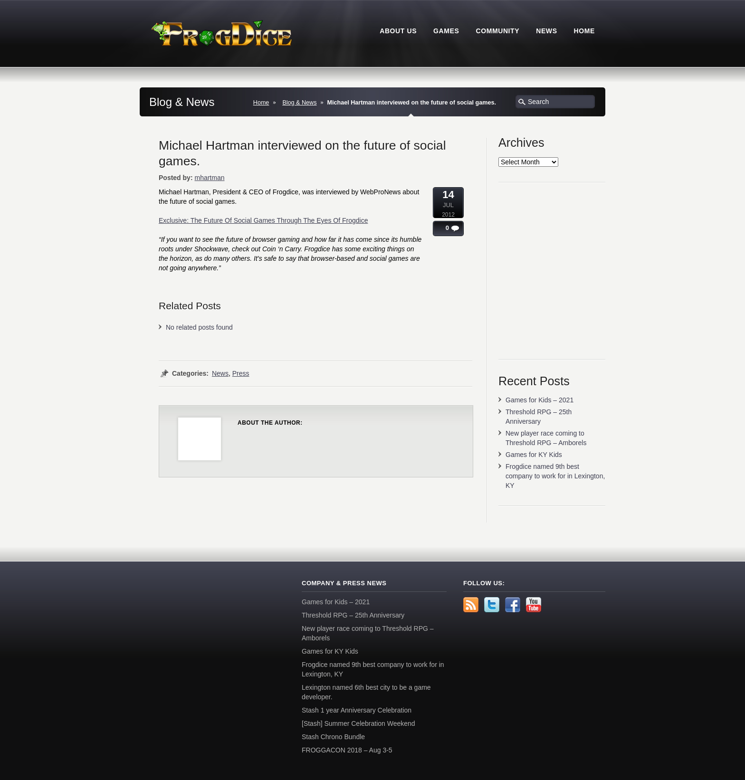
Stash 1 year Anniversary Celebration (356, 710)
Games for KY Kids (534, 454)
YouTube (533, 604)
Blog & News (299, 102)
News (220, 373)
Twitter (491, 604)
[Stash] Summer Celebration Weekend (358, 723)
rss (470, 604)
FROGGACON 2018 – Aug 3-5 (347, 750)
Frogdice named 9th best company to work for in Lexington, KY (555, 476)
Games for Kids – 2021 (539, 400)
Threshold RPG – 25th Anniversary (353, 615)
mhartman (209, 177)
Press (240, 373)
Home (261, 102)
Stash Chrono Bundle (333, 737)
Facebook (512, 604)
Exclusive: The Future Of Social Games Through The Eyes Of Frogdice (263, 220)
